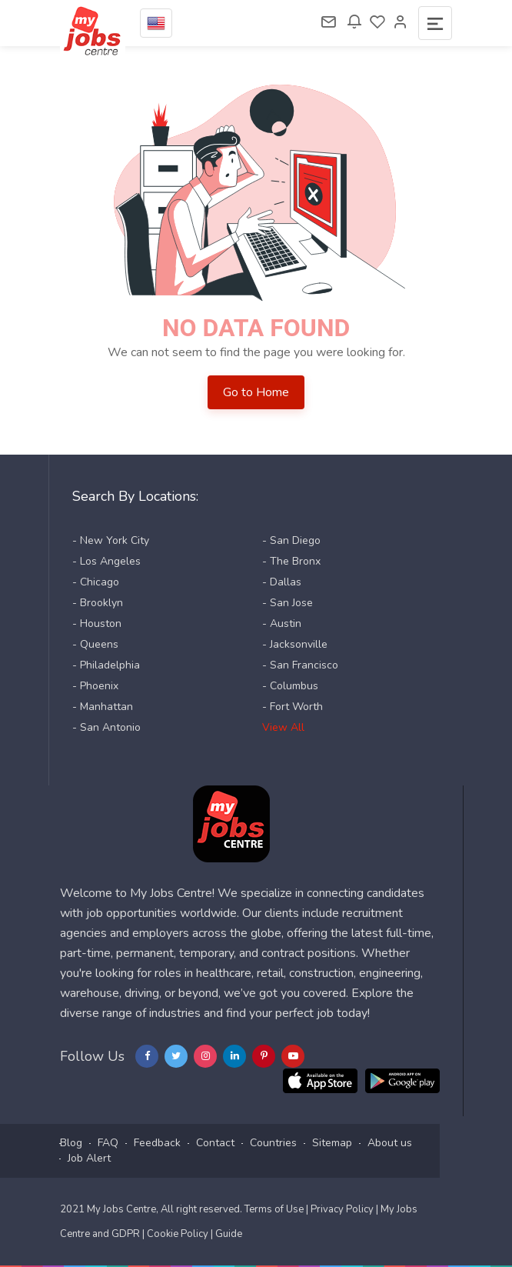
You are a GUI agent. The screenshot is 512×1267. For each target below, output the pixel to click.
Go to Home (256, 392)
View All (283, 727)
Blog (71, 1142)
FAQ (108, 1142)
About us (389, 1142)
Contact (215, 1142)
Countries (273, 1142)
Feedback (157, 1142)
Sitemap (332, 1142)
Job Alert (89, 1158)
